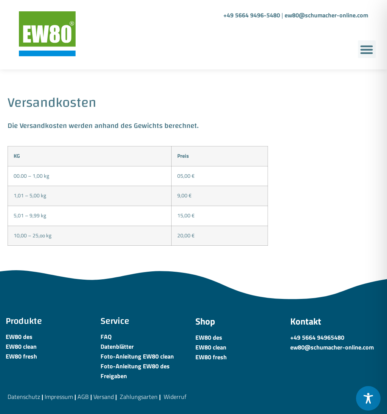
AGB (83, 396)
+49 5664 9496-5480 (251, 15)
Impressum (59, 396)
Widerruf (175, 396)
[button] (367, 49)
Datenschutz (24, 396)
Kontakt (305, 321)
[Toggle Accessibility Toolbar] (368, 398)
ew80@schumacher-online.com (326, 15)
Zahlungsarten (139, 396)
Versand (103, 396)
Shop (205, 321)
